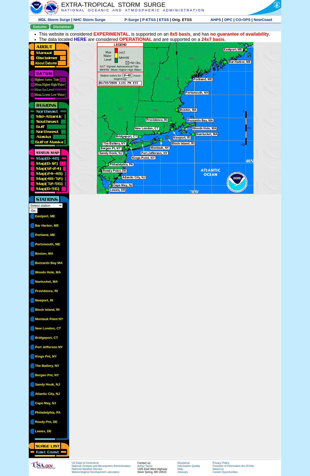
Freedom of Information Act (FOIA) (233, 465)
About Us (218, 468)
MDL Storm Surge (54, 19)
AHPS (216, 19)
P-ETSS (149, 19)
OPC (228, 19)
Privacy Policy (221, 462)
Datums (39, 26)
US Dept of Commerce (85, 462)
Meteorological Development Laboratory (95, 471)
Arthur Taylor (144, 465)
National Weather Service (87, 468)
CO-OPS (243, 19)
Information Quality (188, 465)
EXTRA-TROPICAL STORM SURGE (113, 4)
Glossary (182, 471)
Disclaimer (62, 26)
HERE (80, 39)
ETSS (164, 19)
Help (180, 468)
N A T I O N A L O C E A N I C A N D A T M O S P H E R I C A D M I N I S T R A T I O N (132, 10)
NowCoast (263, 19)
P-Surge (131, 19)
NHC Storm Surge (89, 19)
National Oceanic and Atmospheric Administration (101, 465)
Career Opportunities (225, 471)
